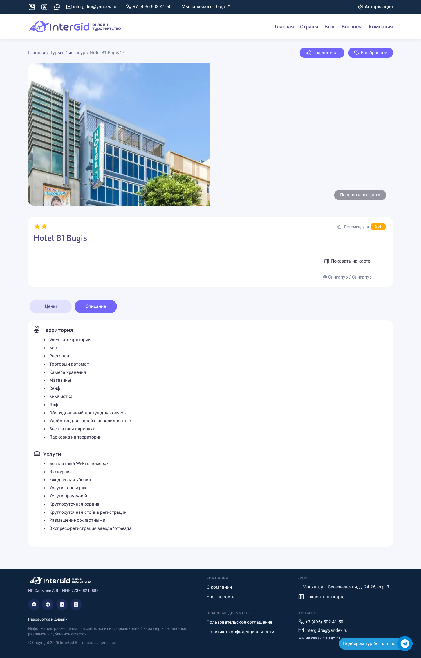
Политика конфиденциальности (240, 631)
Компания (381, 27)
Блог (329, 27)
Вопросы (352, 27)
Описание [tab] (96, 306)
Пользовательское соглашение (239, 622)
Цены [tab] (51, 306)
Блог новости (221, 596)
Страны (309, 27)
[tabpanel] (210, 433)
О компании (219, 587)
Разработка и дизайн (48, 619)
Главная (284, 27)
